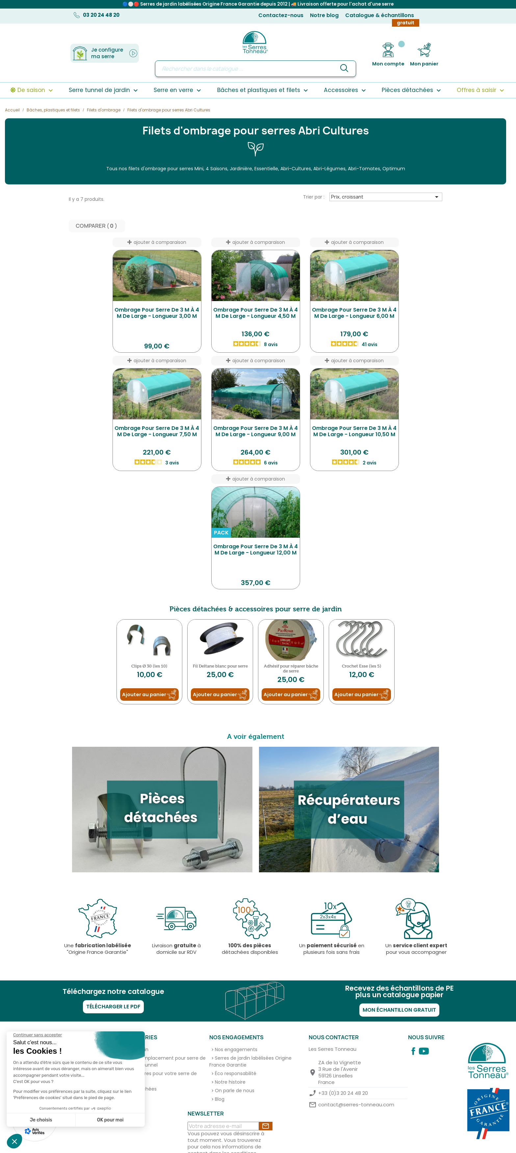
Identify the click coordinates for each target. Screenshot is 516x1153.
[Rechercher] (255, 68)
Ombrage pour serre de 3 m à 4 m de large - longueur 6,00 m (354, 313)
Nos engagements (236, 1049)
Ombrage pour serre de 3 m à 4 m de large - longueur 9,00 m (255, 431)
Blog (219, 1099)
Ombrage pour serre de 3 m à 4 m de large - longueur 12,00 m (255, 550)
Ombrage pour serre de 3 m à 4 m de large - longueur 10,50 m (354, 431)
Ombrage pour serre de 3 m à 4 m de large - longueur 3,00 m (157, 313)
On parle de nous (234, 1090)
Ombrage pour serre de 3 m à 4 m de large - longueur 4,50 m (255, 313)
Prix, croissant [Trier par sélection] (386, 197)
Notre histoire (230, 1082)
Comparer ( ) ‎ (97, 226)
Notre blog (324, 15)
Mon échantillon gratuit (399, 1010)
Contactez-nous (280, 15)
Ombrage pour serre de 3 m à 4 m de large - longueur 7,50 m (157, 431)
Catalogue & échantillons (379, 15)
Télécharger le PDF (113, 1006)
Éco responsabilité (235, 1073)
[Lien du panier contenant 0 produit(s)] (424, 54)
